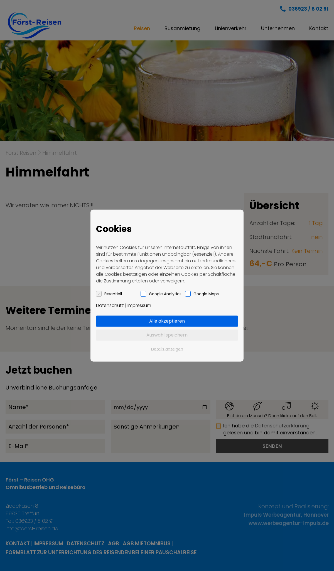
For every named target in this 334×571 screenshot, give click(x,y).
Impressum (139, 305)
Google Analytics (165, 293)
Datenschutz (110, 305)
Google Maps (206, 293)
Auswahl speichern (167, 335)
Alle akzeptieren (167, 321)
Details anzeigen (167, 349)
